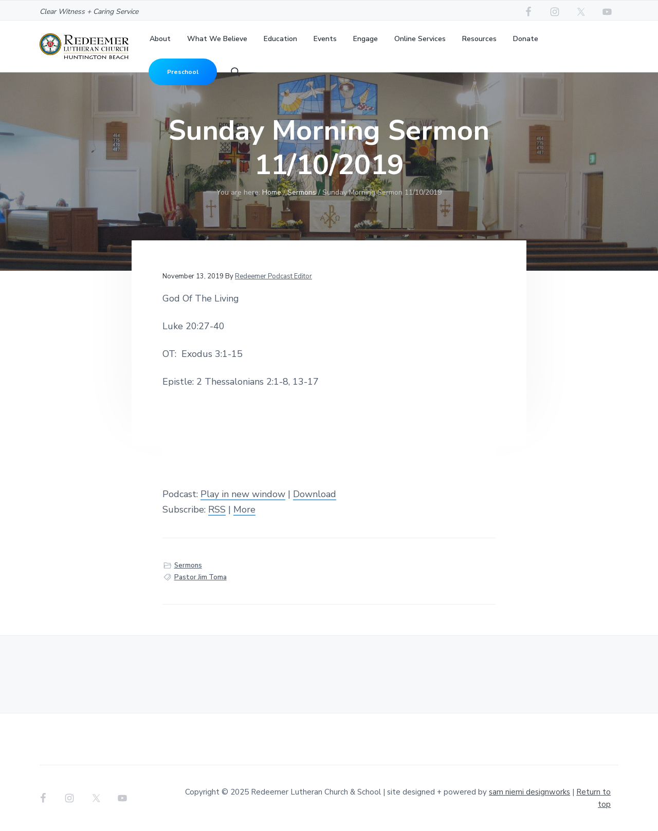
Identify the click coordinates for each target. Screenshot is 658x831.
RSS (217, 509)
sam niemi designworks (529, 792)
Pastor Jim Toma (200, 577)
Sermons (188, 565)
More (244, 509)
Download (314, 494)
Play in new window (242, 494)
